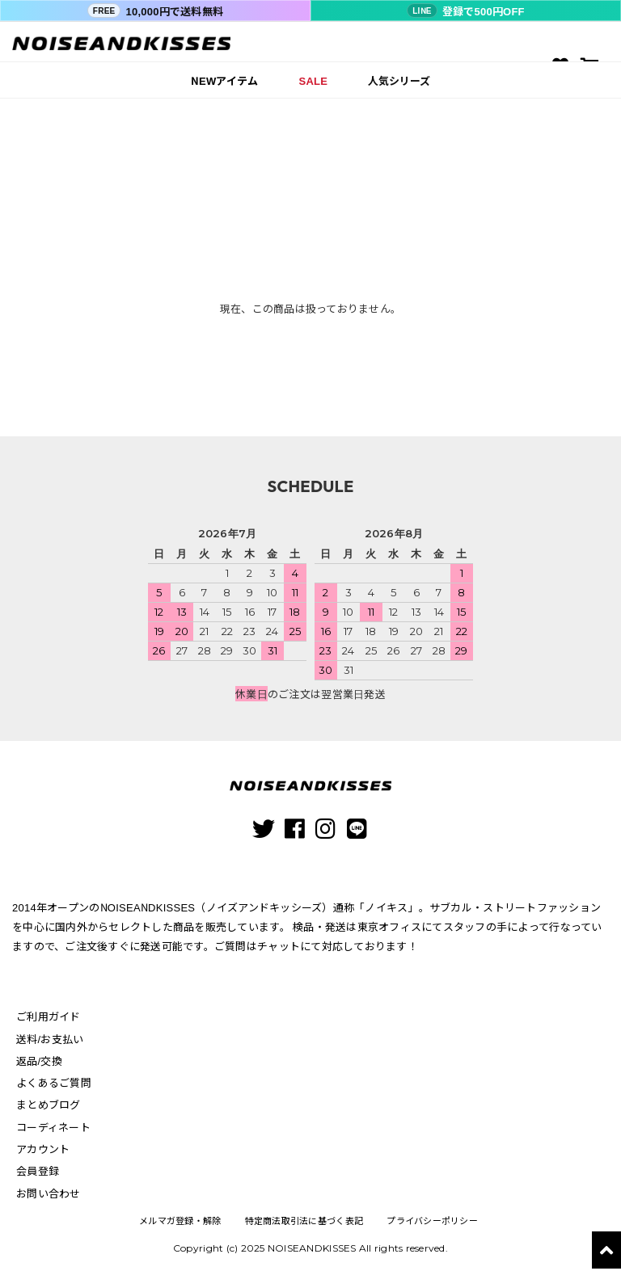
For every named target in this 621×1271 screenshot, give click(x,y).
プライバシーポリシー (432, 1221)
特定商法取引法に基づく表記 (303, 1221)
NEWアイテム (225, 80)
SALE (313, 80)
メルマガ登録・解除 (179, 1221)
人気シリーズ (399, 80)
